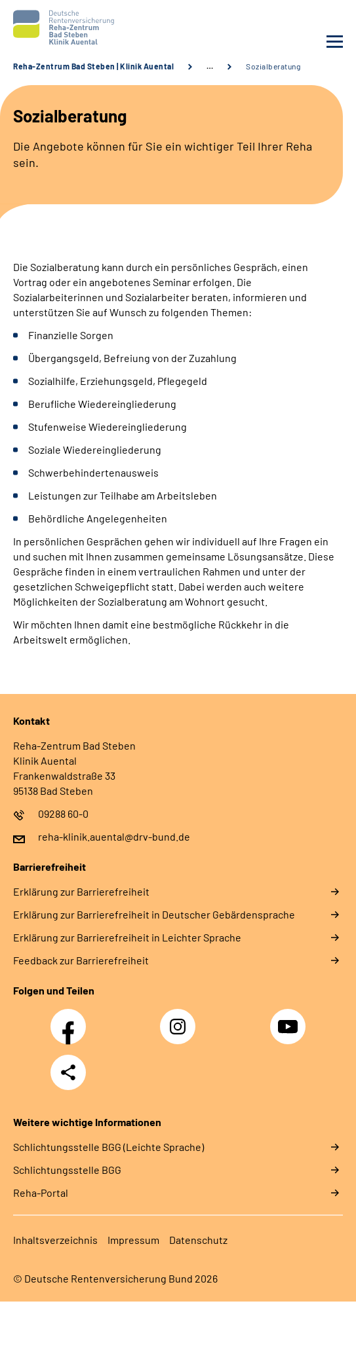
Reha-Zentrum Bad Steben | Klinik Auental (93, 66)
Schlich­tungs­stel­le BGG (67, 1169)
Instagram (181, 1019)
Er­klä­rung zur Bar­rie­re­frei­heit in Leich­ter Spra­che (127, 937)
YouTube (289, 1019)
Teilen (68, 1072)
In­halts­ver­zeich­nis (55, 1239)
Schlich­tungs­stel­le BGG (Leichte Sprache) (108, 1146)
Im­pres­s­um (133, 1239)
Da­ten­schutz (198, 1239)
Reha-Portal (40, 1192)
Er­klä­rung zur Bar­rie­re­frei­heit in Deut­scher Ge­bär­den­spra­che (154, 914)
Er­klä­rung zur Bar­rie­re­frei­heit (81, 891)
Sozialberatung (273, 66)
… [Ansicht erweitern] (210, 66)
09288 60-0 (63, 813)
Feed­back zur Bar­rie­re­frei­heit (81, 960)
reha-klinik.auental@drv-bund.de (114, 836)
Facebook (71, 1019)
